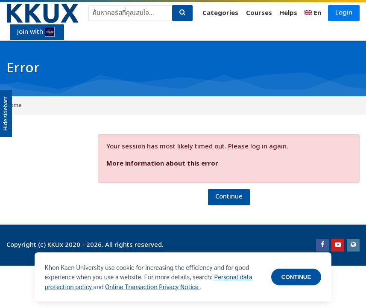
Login (343, 13)
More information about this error (162, 164)
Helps (288, 13)
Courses (259, 13)
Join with (36, 32)
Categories (220, 13)
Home (13, 105)
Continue (229, 196)
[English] (313, 13)
